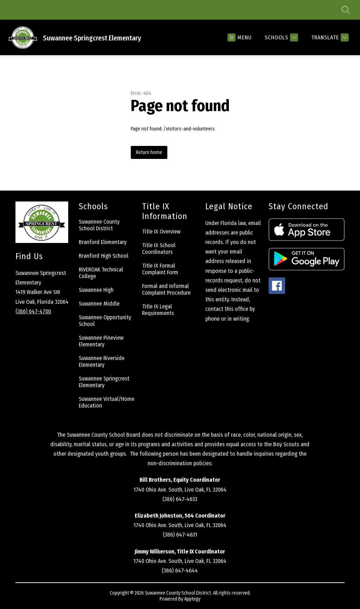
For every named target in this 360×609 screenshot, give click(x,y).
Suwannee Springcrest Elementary (104, 382)
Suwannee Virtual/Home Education (106, 402)
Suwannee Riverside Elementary (101, 361)
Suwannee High (96, 290)
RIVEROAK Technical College (101, 273)
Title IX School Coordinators (158, 248)
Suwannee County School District (99, 225)
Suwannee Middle (99, 303)
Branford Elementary (103, 242)
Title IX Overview (161, 231)
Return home (149, 152)
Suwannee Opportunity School (105, 320)
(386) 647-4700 (33, 311)
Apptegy (192, 599)
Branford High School (103, 255)
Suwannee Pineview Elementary (101, 341)
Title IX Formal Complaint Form (160, 269)
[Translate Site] (329, 37)
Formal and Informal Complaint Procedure (166, 289)
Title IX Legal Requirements (158, 309)
